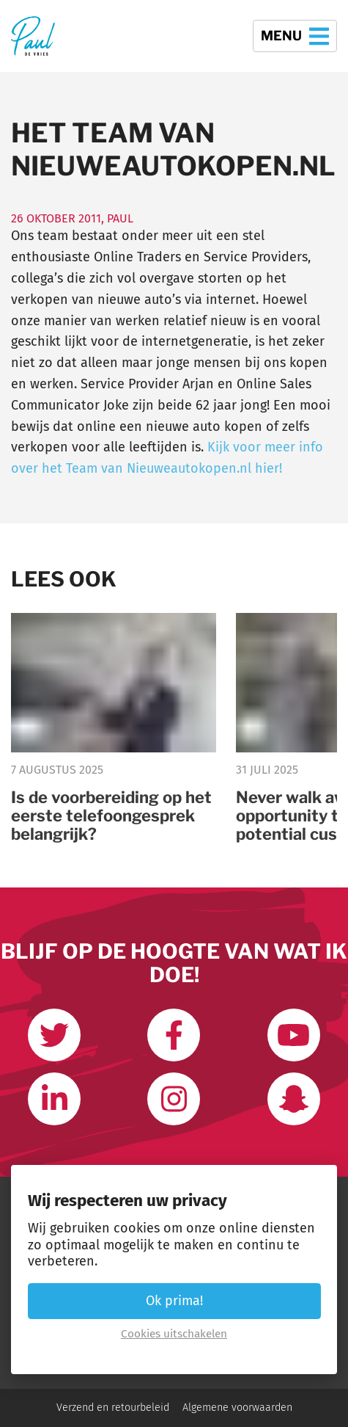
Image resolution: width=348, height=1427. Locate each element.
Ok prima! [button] (174, 1301)
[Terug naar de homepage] (33, 36)
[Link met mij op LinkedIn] (54, 1098)
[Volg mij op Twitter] (54, 1035)
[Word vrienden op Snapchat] (293, 1098)
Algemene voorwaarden (237, 1408)
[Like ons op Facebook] (173, 1035)
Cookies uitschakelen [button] (174, 1334)
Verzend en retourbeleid (112, 1408)
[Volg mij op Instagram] (173, 1098)
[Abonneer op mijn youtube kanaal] (293, 1035)
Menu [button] (295, 36)
